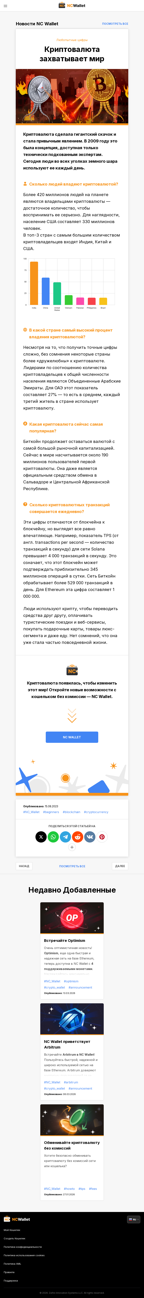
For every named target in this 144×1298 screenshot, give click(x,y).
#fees (93, 1189)
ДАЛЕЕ (120, 866)
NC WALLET (72, 737)
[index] (72, 5)
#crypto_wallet (54, 987)
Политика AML (12, 1263)
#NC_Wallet (31, 811)
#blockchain (71, 811)
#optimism (71, 981)
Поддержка (11, 1280)
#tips (82, 1189)
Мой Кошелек (12, 1230)
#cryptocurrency (96, 811)
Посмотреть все (115, 23)
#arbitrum (71, 1082)
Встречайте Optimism (64, 940)
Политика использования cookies (24, 1255)
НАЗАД (24, 866)
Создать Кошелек (14, 1238)
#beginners (51, 811)
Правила (9, 1272)
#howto (69, 1189)
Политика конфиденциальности (23, 1246)
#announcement (80, 987)
